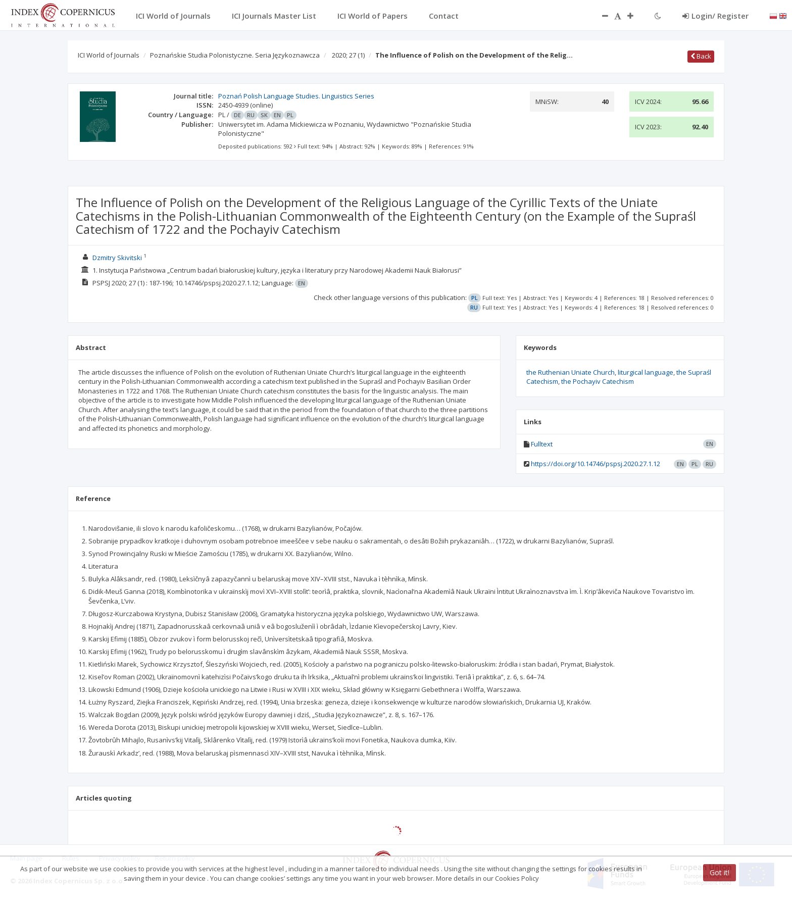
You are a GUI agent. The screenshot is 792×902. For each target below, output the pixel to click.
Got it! (719, 872)
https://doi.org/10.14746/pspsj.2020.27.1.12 (595, 463)
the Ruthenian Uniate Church (570, 372)
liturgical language (645, 372)
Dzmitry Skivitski (117, 257)
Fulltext (542, 443)
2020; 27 (348, 55)
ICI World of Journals (108, 55)
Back (700, 56)
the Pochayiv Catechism (597, 381)
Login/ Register (715, 16)
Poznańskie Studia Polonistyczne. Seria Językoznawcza (235, 55)
